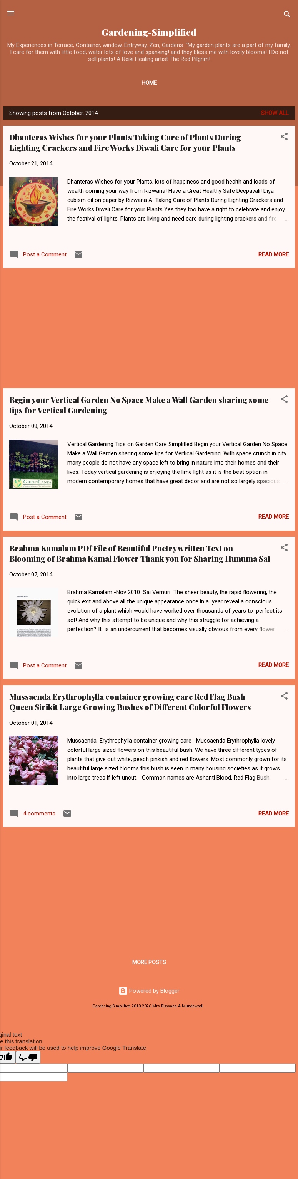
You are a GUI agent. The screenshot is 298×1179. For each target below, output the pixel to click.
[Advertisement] (149, 328)
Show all (275, 112)
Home (149, 82)
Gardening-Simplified (149, 32)
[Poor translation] (28, 1057)
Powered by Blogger (149, 990)
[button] (284, 138)
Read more (273, 254)
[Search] (287, 15)
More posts (149, 962)
